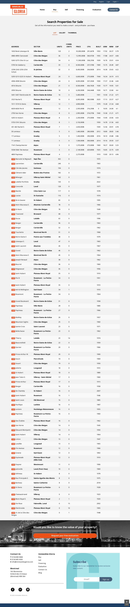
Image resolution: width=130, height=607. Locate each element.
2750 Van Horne (17, 113)
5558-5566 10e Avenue (19, 150)
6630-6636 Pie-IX (17, 108)
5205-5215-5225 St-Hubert (21, 76)
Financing (80, 10)
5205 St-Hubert (17, 118)
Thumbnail (72, 33)
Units (59, 47)
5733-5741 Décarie (18, 122)
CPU (89, 47)
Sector (37, 47)
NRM (111, 47)
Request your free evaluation (65, 535)
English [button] (115, 2)
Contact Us (114, 10)
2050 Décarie (16, 90)
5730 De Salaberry (18, 65)
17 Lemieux (15, 136)
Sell (66, 10)
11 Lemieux (15, 141)
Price (78, 47)
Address (15, 47)
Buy (54, 10)
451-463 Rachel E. (17, 127)
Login (108, 2)
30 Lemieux (15, 131)
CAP (117, 47)
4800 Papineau (17, 154)
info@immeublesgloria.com (22, 562)
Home (42, 10)
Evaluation (97, 10)
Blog (95, 2)
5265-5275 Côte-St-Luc (20, 60)
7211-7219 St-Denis (18, 104)
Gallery (62, 33)
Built (98, 47)
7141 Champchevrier (19, 145)
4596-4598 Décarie (18, 81)
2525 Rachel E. (16, 99)
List (54, 33)
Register (101, 2)
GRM (105, 47)
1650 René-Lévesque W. (20, 51)
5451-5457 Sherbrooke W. (21, 95)
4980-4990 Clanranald (19, 56)
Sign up (106, 579)
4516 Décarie (16, 86)
